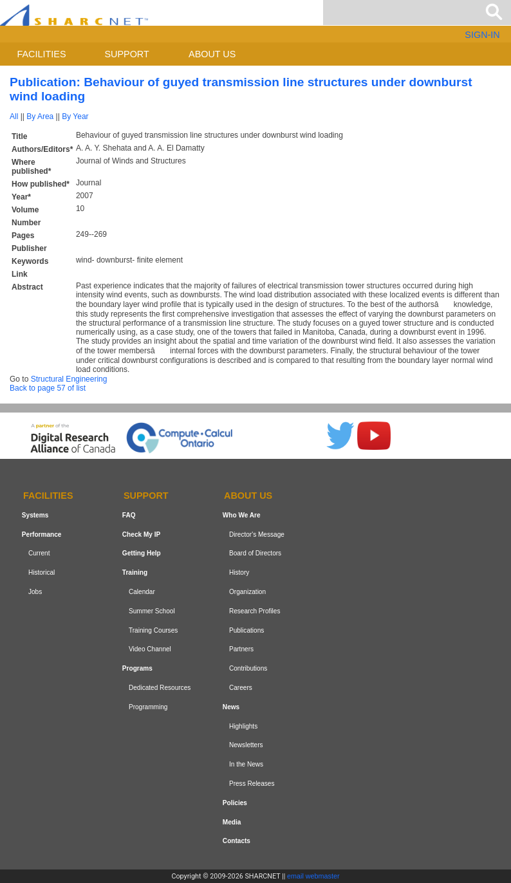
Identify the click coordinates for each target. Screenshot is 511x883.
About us (212, 54)
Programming (148, 707)
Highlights (243, 726)
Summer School (152, 611)
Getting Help (141, 553)
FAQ (129, 515)
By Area (39, 116)
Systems (35, 515)
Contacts (236, 840)
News (231, 707)
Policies (235, 802)
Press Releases (252, 783)
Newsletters (246, 744)
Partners (241, 649)
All (14, 116)
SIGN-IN (482, 35)
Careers (240, 687)
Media (232, 822)
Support (126, 54)
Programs (137, 668)
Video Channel (150, 649)
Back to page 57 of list (48, 388)
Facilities (41, 54)
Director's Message (256, 534)
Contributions (248, 668)
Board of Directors (255, 553)
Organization (247, 591)
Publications (246, 630)
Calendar (142, 591)
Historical (41, 572)
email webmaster (313, 876)
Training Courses (153, 630)
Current (39, 553)
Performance (42, 534)
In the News (246, 764)
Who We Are (242, 515)
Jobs (35, 591)
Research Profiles (255, 611)
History (239, 572)
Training (134, 572)
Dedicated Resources (159, 687)
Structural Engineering (69, 379)
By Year (75, 116)
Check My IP (141, 534)
